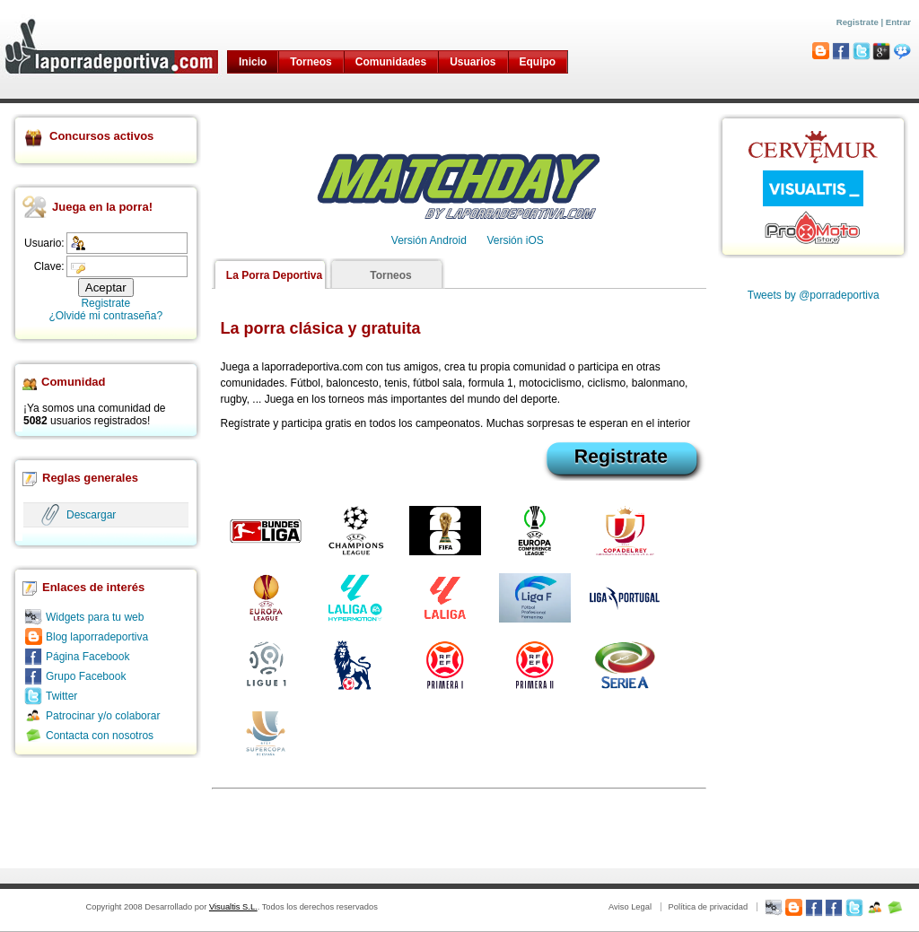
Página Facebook (87, 656)
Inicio (253, 62)
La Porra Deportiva (274, 275)
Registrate (857, 22)
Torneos (310, 62)
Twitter (61, 696)
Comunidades (390, 62)
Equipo (538, 62)
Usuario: (44, 243)
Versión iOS (514, 240)
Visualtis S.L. (233, 906)
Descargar (91, 515)
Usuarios (472, 62)
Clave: (49, 266)
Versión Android (429, 240)
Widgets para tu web (95, 617)
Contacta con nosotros (99, 735)
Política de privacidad (708, 906)
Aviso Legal (630, 906)
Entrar (898, 22)
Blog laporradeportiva (97, 637)
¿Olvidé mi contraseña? (105, 315)
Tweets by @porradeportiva (814, 295)
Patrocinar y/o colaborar (103, 716)
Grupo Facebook (86, 676)
